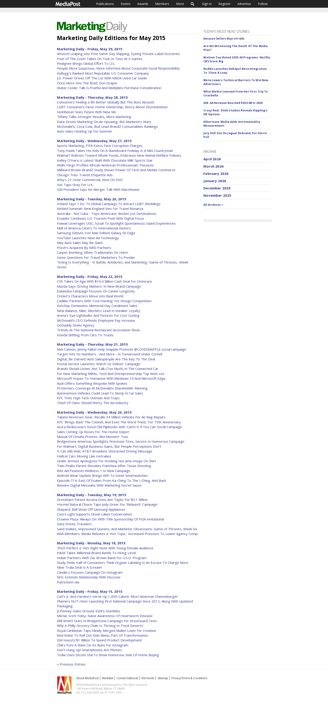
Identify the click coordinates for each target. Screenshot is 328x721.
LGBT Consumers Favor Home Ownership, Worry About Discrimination (112, 107)
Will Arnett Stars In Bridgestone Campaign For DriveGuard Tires (107, 620)
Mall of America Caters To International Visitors (94, 228)
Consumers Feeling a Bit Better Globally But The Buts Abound (105, 102)
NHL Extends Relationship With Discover (89, 577)
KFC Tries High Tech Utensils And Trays (88, 398)
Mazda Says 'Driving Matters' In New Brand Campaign (99, 286)
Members (162, 4)
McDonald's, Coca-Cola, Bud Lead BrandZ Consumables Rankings (107, 126)
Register (224, 4)
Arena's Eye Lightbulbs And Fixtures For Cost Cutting (98, 315)
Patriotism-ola (68, 582)
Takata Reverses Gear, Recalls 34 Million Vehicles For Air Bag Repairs (111, 417)
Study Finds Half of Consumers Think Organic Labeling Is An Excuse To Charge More (122, 562)
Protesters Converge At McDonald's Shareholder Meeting (102, 388)
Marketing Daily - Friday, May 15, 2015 (89, 591)
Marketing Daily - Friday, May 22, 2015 (89, 276)
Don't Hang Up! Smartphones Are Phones (89, 650)
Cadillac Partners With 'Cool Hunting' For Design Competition (104, 301)
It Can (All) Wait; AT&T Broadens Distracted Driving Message (104, 451)
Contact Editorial (127, 678)
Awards (142, 4)
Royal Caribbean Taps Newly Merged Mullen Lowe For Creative (106, 630)
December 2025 (217, 188)
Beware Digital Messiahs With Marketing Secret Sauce (99, 485)
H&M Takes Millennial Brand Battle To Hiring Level (96, 552)
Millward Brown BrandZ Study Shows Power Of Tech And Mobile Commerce (116, 170)
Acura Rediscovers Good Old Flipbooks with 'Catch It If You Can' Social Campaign (119, 427)
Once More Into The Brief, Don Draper (87, 83)
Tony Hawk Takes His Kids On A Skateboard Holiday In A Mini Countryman (115, 150)
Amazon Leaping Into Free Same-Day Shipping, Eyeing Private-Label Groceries (118, 53)
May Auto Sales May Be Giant (80, 242)
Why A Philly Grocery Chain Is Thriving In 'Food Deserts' (100, 625)
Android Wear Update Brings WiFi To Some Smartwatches (102, 475)
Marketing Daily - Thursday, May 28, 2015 (92, 97)
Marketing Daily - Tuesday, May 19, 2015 (91, 494)
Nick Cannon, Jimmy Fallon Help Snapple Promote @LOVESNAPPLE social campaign (121, 349)
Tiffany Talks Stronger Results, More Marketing (94, 116)
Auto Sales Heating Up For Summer (84, 131)
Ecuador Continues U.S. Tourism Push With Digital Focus (100, 218)
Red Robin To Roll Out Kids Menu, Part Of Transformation (102, 635)
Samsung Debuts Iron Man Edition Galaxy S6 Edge (96, 233)
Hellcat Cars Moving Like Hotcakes (84, 456)
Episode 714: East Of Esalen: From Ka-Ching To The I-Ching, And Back (111, 480)
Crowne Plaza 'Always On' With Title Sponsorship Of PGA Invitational (110, 519)
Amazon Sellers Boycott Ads (223, 38)
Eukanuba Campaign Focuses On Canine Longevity (96, 291)
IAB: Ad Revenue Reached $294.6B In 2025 (233, 103)
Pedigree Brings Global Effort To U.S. (86, 63)
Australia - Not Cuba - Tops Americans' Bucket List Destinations (106, 213)
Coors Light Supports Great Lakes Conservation (94, 514)
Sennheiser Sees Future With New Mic (86, 112)
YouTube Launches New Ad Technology (88, 238)
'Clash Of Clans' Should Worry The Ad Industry (92, 402)
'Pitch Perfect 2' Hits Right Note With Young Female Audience (105, 548)
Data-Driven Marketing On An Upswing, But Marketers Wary (104, 121)
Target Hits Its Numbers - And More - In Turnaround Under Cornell (109, 354)
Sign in (207, 4)
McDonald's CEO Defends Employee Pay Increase (96, 320)
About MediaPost (87, 678)
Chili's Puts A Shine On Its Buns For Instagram (92, 645)
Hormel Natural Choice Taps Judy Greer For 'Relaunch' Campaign (107, 504)
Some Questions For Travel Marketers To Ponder (96, 257)
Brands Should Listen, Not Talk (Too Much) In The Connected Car (107, 368)
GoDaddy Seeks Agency (75, 325)
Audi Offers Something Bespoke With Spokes (92, 383)
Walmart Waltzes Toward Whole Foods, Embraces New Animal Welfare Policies (119, 155)
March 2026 (213, 166)
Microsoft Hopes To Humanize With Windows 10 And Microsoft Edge (111, 378)
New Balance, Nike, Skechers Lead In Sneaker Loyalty (98, 310)
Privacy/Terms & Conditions (189, 678)
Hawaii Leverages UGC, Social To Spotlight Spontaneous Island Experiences (116, 223)
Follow (263, 4)
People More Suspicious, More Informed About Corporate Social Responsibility (118, 68)
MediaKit (107, 678)
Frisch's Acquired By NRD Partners (84, 247)
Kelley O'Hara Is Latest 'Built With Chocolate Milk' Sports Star (105, 160)
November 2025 (217, 195)
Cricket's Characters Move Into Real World (90, 296)
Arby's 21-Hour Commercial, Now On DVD (90, 179)
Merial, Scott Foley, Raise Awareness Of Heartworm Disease (105, 615)
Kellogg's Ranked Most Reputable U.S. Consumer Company (103, 73)
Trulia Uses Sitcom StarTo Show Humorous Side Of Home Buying (108, 655)
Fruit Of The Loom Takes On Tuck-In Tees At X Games (100, 58)
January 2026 (214, 180)
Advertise (244, 4)
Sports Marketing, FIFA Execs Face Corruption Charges (100, 145)
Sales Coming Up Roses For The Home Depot (93, 432)
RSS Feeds (147, 678)
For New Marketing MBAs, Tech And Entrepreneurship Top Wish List (110, 373)
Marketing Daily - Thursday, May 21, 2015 (92, 344)
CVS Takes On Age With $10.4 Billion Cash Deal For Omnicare (104, 281)
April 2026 (212, 159)
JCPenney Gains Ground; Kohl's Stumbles (88, 611)
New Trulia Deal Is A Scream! (79, 567)
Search (192, 4)
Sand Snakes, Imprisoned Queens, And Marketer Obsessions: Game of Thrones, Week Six (127, 529)
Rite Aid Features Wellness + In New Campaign (93, 470)
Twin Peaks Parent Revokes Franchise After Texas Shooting (104, 465)
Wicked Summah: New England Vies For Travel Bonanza (100, 208)
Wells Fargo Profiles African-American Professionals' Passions (105, 165)
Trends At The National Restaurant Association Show (98, 330)
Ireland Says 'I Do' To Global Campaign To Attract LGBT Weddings (109, 203)
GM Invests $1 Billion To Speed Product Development (99, 640)
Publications (105, 4)
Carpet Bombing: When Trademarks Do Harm (92, 252)
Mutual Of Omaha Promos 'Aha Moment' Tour (92, 436)
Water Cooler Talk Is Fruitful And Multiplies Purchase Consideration (109, 87)
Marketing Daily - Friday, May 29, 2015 (89, 49)
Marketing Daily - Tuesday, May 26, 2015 (91, 199)
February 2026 (215, 173)
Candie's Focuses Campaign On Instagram (90, 572)
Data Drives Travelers (74, 524)
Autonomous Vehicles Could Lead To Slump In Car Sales (100, 393)
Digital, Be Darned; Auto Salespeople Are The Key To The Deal (106, 359)
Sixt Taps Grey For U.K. (75, 184)
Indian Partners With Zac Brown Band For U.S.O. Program (101, 557)
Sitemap (163, 678)
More (180, 4)
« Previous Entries (71, 664)
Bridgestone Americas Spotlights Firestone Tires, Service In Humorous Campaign (120, 441)
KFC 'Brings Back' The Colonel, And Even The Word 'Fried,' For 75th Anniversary (119, 422)
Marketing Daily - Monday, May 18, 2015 (91, 543)
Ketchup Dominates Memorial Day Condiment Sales (97, 305)
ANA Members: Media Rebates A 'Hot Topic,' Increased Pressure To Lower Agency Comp (127, 533)
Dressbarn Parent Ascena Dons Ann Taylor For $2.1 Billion (102, 499)
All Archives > (213, 205)
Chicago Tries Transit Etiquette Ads (85, 175)
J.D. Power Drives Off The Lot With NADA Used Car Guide (102, 78)
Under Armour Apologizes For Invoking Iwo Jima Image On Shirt (106, 461)
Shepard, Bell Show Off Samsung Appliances (91, 509)
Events (126, 4)
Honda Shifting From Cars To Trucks (85, 335)
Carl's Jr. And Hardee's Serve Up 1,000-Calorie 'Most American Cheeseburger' (117, 596)
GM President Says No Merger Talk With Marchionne (98, 189)
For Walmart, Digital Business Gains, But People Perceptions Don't (109, 446)
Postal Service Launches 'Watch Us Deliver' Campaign (98, 364)
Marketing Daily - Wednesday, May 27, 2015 (94, 140)
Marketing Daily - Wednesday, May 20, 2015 (94, 412)
